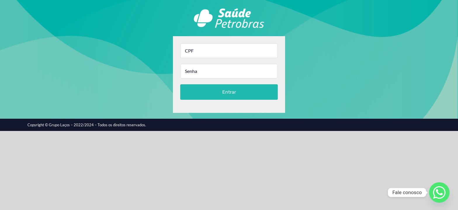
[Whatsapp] (439, 192)
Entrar (229, 92)
